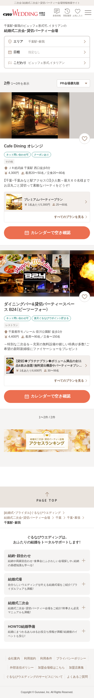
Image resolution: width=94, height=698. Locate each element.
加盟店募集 (76, 667)
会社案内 (14, 658)
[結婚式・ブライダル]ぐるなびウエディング (32, 512)
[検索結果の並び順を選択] (73, 83)
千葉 (59, 517)
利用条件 (46, 658)
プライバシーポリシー (71, 658)
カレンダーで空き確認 (47, 233)
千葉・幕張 (73, 517)
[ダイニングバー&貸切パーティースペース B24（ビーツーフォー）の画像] (47, 273)
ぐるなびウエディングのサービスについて (34, 676)
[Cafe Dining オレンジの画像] (47, 115)
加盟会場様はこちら (51, 667)
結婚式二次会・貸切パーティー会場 (27, 517)
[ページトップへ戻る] (47, 497)
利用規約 (30, 658)
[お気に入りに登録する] (84, 138)
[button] (47, 560)
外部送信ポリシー (22, 667)
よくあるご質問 (77, 676)
